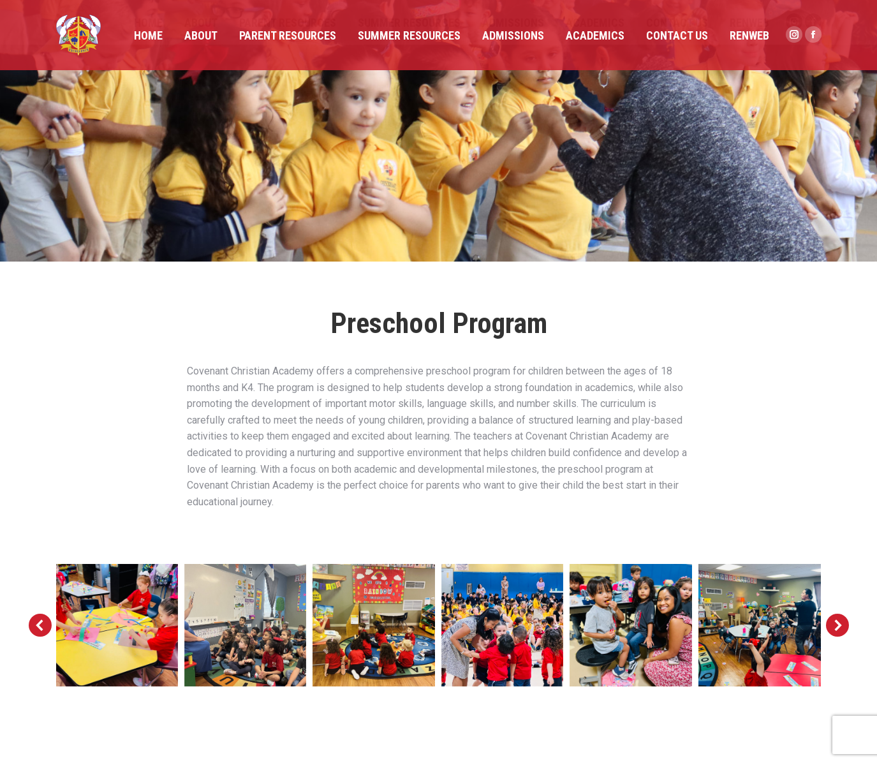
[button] (40, 625)
